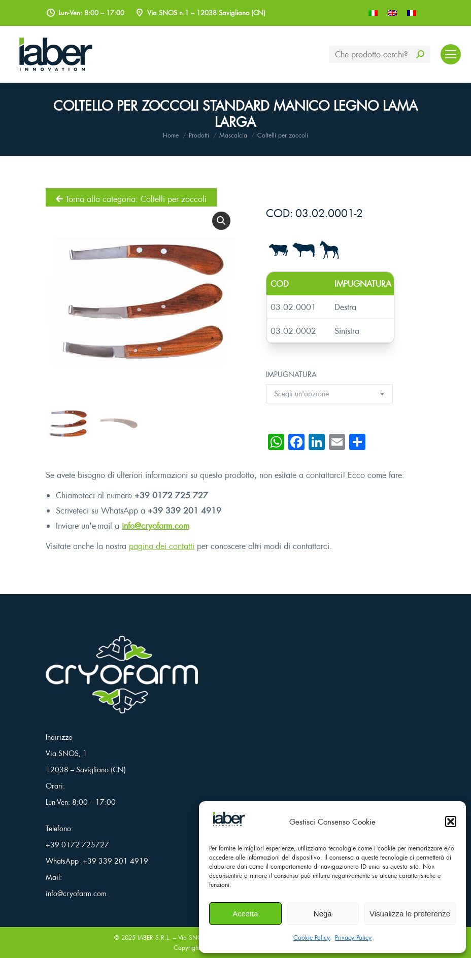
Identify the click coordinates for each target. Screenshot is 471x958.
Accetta (245, 913)
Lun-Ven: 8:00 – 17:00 (81, 802)
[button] (451, 821)
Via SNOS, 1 (66, 753)
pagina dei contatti (161, 546)
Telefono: (59, 828)
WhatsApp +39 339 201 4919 (97, 861)
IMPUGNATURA (291, 374)
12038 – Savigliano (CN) (86, 769)
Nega (323, 913)
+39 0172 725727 (77, 844)
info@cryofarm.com (155, 525)
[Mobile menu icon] (451, 54)
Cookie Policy (311, 937)
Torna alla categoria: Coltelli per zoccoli (131, 198)
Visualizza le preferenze (409, 913)
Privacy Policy (353, 937)
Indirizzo (59, 737)
